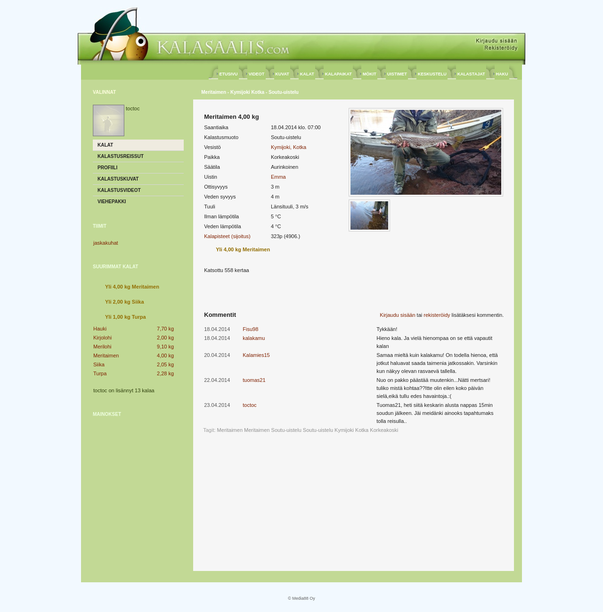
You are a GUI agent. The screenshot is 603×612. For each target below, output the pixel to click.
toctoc (249, 405)
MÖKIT (369, 74)
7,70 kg (165, 328)
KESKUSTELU (432, 74)
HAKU (502, 74)
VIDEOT (256, 74)
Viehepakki (112, 201)
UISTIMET (397, 74)
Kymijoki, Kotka (288, 147)
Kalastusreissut (121, 156)
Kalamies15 (256, 355)
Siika (99, 364)
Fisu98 (250, 329)
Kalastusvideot (119, 190)
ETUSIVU (228, 74)
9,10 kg (165, 346)
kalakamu (254, 338)
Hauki (99, 328)
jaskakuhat (105, 243)
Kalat (105, 145)
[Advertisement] (138, 483)
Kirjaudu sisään (397, 315)
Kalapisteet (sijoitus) (227, 236)
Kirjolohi (102, 337)
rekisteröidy (437, 315)
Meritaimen (106, 355)
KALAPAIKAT (338, 74)
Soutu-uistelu (318, 430)
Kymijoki (344, 430)
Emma (278, 177)
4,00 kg (165, 355)
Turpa (99, 373)
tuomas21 (254, 380)
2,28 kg (165, 373)
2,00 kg (165, 337)
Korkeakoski (384, 430)
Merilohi (102, 346)
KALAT (307, 74)
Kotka (361, 430)
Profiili (107, 167)
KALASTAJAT (471, 74)
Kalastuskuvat (118, 179)
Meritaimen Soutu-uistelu (273, 430)
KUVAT (282, 74)
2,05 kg (165, 364)
